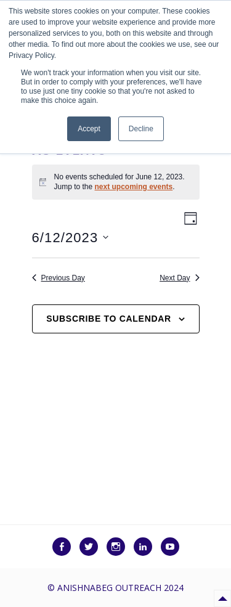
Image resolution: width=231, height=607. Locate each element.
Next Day (179, 278)
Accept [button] (89, 128)
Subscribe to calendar (108, 319)
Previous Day (58, 278)
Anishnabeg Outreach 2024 (120, 587)
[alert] (116, 182)
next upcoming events (134, 186)
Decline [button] (141, 128)
